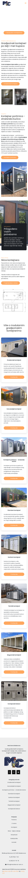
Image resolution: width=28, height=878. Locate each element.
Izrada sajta (15, 871)
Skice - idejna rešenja (14, 831)
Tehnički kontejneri (14, 801)
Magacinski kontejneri (14, 805)
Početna (14, 820)
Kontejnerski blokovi (14, 809)
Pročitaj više (14, 377)
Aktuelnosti (14, 835)
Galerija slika (14, 838)
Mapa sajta (7, 871)
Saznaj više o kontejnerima (14, 33)
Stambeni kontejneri (14, 794)
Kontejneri (14, 827)
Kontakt (14, 842)
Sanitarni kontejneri (14, 797)
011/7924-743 (14, 857)
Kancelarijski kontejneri (14, 786)
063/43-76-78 (14, 861)
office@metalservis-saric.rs (14, 864)
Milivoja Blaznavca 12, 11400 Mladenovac (14, 853)
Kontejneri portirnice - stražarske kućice (14, 790)
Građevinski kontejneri (10, 84)
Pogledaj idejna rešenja (10, 283)
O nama (14, 823)
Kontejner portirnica (9, 157)
